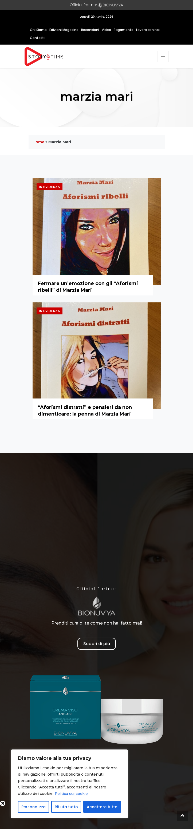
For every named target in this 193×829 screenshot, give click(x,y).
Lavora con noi (148, 29)
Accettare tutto (102, 807)
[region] (69, 783)
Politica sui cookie (72, 793)
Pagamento (123, 29)
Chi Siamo (38, 29)
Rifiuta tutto (66, 807)
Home (38, 142)
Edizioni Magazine (63, 29)
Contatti (37, 37)
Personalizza (33, 807)
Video (106, 29)
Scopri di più (96, 644)
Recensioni (90, 29)
